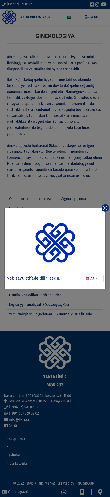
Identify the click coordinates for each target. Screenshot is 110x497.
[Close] (105, 208)
